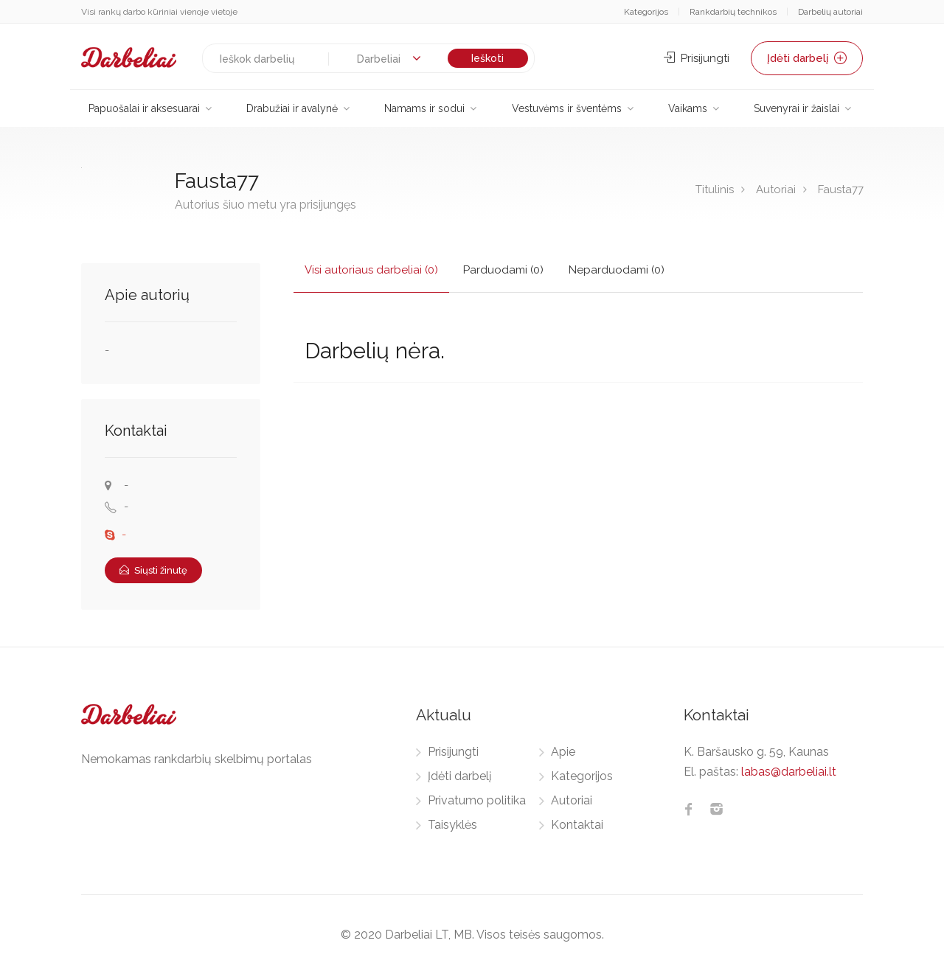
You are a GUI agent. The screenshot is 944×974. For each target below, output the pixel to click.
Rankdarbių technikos (733, 12)
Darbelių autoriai (830, 12)
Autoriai (776, 189)
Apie (563, 752)
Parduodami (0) (503, 269)
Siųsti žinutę (153, 570)
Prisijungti (696, 58)
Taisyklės (452, 825)
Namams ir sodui (424, 108)
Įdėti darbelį (807, 58)
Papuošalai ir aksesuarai (144, 108)
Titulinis (714, 189)
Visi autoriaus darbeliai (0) (371, 269)
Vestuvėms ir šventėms (567, 108)
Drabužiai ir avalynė (292, 108)
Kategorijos (646, 12)
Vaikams (687, 108)
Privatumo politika (477, 800)
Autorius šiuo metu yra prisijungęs (265, 205)
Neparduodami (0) (616, 269)
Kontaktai (577, 825)
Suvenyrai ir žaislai (796, 108)
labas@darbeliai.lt (788, 772)
